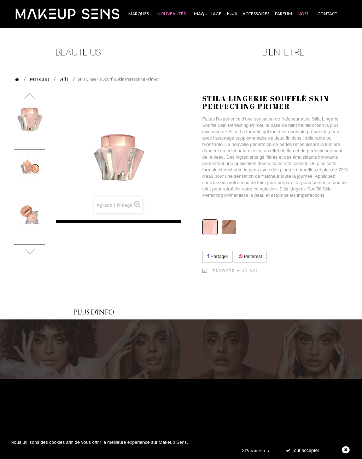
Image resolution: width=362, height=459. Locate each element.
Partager (217, 256)
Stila (64, 79)
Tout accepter (302, 450)
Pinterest (250, 256)
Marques (40, 79)
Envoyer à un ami (235, 271)
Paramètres (255, 450)
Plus (232, 13)
